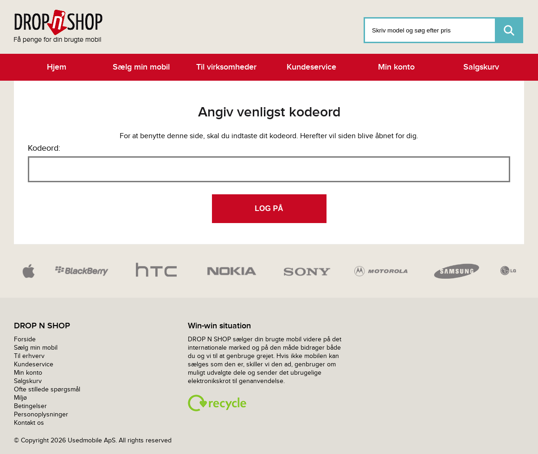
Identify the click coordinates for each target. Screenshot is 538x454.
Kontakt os (29, 422)
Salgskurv (481, 67)
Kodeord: (44, 148)
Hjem (56, 67)
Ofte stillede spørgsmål (47, 389)
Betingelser (30, 406)
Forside (25, 339)
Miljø (20, 397)
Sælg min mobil (141, 67)
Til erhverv (29, 355)
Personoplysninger (41, 414)
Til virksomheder (226, 67)
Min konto (396, 67)
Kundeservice (311, 67)
